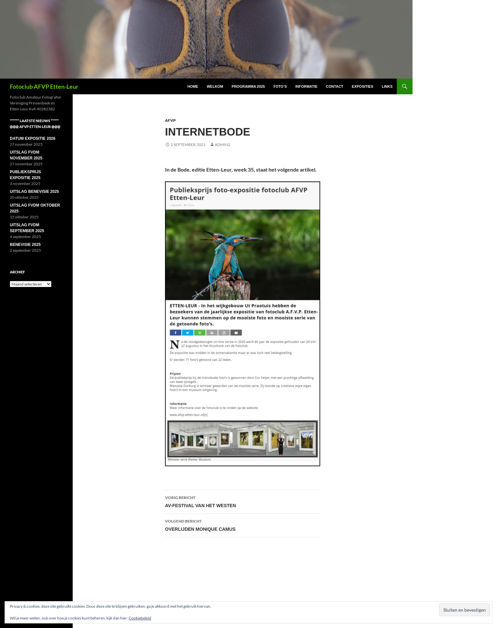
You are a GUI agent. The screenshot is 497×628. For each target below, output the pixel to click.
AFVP (170, 120)
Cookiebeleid (140, 618)
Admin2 (222, 144)
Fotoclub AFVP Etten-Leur (44, 86)
